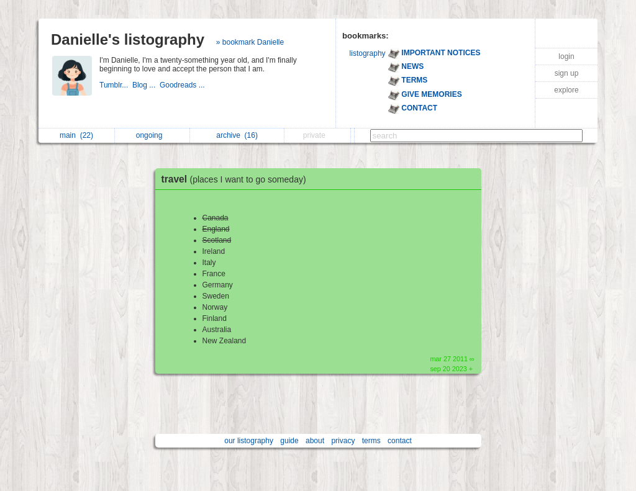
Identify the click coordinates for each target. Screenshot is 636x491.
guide (289, 440)
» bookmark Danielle (250, 42)
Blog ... (146, 85)
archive (237, 135)
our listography (248, 440)
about (315, 440)
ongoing (152, 135)
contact (400, 440)
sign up (567, 73)
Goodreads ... (183, 85)
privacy (343, 440)
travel (236, 179)
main (76, 135)
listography (368, 53)
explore (566, 90)
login (566, 56)
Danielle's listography (127, 39)
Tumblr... (115, 85)
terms (371, 440)
